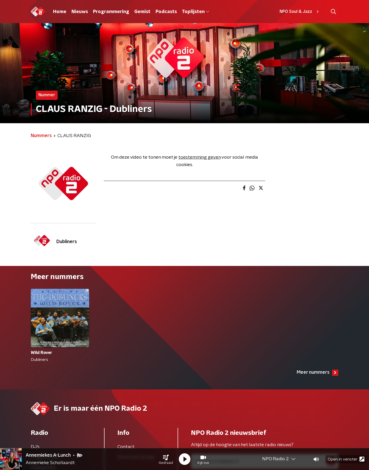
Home (59, 11)
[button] (166, 459)
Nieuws (79, 11)
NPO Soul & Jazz (300, 11)
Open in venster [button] (346, 459)
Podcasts (166, 11)
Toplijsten (195, 11)
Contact (126, 447)
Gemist (142, 11)
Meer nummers (317, 373)
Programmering (111, 11)
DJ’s (35, 447)
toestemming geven (199, 157)
